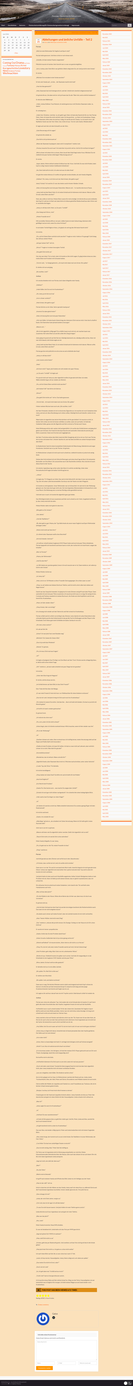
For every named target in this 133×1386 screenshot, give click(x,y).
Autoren (22, 25)
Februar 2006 (106, 715)
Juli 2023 (105, 86)
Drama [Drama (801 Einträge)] (20, 62)
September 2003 (107, 799)
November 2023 (107, 72)
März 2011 (106, 502)
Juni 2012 (105, 450)
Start (3, 25)
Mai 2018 (105, 226)
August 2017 (106, 257)
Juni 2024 (105, 48)
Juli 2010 (105, 530)
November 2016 (107, 282)
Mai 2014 (105, 373)
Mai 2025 (105, 37)
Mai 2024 (105, 51)
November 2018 (107, 205)
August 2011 (106, 484)
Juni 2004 (105, 771)
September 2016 (107, 289)
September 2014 (107, 359)
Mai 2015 (105, 341)
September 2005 (107, 729)
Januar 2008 (106, 635)
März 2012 (106, 460)
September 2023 (107, 79)
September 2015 (107, 327)
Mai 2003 (105, 809)
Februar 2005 (106, 747)
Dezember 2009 (107, 554)
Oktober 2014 (107, 355)
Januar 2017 (106, 275)
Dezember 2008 (107, 596)
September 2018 (107, 212)
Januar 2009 (106, 593)
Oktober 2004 (107, 757)
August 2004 (106, 764)
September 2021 (107, 146)
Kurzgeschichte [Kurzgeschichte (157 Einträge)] (10, 68)
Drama (40, 1304)
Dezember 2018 (107, 201)
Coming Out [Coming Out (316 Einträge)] (9, 62)
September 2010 (107, 523)
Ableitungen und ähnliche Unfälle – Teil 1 (49, 32)
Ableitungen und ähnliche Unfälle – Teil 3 (83, 32)
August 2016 (106, 292)
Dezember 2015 (107, 317)
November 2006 (107, 684)
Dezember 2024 (107, 44)
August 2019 (106, 187)
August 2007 (106, 652)
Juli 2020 (105, 163)
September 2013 (107, 397)
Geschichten (12, 25)
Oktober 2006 (107, 687)
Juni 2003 (105, 806)
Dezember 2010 (107, 512)
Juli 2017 (105, 261)
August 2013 (106, 401)
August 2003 (106, 802)
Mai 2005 (105, 740)
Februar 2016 (106, 310)
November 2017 (107, 247)
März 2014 (106, 380)
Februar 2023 (106, 104)
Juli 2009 (105, 572)
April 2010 (105, 540)
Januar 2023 (106, 107)
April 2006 (105, 708)
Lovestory (46, 1304)
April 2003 (105, 813)
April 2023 (105, 97)
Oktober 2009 (107, 561)
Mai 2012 (105, 453)
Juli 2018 (105, 219)
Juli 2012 (105, 446)
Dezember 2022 (107, 111)
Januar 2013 (106, 425)
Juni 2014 (105, 369)
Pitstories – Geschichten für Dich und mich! (66, 15)
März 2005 (106, 743)
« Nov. (16, 53)
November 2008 (107, 600)
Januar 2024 (106, 65)
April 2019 (105, 194)
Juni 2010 (105, 533)
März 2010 (106, 544)
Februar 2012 (106, 464)
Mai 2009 (105, 579)
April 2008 (105, 624)
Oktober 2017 (107, 250)
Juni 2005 (105, 736)
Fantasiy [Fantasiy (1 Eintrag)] (5, 65)
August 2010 (106, 526)
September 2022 (107, 121)
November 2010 (107, 516)
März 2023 (106, 100)
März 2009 (106, 586)
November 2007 (107, 642)
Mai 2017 (105, 264)
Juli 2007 (105, 656)
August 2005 (106, 733)
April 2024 (105, 55)
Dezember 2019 (107, 181)
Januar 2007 (106, 677)
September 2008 (107, 607)
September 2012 (107, 439)
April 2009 (105, 582)
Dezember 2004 (107, 750)
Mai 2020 (105, 170)
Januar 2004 (106, 788)
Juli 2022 (105, 128)
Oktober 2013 (107, 394)
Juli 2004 (105, 767)
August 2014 (106, 362)
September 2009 (107, 565)
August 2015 (106, 331)
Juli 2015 (105, 334)
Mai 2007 (105, 663)
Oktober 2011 (107, 477)
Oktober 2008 (107, 603)
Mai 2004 (105, 774)
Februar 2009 (106, 589)
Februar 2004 (106, 785)
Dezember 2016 (107, 278)
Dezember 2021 (107, 139)
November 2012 (107, 432)
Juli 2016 (105, 296)
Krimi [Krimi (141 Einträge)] (23, 65)
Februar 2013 (106, 422)
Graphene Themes (16, 1383)
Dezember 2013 (107, 387)
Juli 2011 (105, 488)
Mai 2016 (105, 299)
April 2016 (105, 303)
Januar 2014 (106, 383)
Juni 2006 (105, 701)
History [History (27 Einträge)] (18, 65)
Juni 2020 (105, 167)
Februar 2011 (106, 505)
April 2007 (105, 666)
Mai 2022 (105, 135)
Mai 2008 (105, 621)
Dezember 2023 (107, 69)
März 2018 (106, 233)
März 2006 (106, 712)
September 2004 (107, 761)
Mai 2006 (105, 705)
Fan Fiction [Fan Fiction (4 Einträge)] (27, 63)
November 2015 (107, 320)
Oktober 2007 (107, 645)
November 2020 (107, 160)
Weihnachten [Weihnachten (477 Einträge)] (10, 73)
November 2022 (107, 114)
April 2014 (105, 376)
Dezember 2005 (107, 722)
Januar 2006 (106, 719)
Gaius (45, 42)
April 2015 (105, 345)
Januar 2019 (106, 198)
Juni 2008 (105, 617)
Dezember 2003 (107, 792)
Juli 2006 (105, 698)
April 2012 (105, 457)
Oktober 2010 (107, 519)
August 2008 (106, 610)
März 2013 (106, 418)
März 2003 (106, 816)
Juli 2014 (105, 366)
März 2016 (106, 306)
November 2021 (107, 142)
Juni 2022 (105, 132)
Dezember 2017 (107, 243)
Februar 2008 (106, 631)
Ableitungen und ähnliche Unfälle (58, 42)
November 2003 (107, 795)
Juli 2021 (105, 153)
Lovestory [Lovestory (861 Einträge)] (24, 68)
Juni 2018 (105, 222)
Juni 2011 (105, 491)
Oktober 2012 (107, 436)
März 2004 (106, 781)
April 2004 (105, 778)
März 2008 (106, 628)
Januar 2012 (106, 467)
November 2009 (107, 558)
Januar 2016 (106, 313)
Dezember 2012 (107, 429)
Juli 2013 (105, 404)
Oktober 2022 (107, 118)
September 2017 (107, 254)
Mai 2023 (105, 93)
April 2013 (105, 415)
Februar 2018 (106, 236)
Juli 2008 (105, 614)
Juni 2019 (105, 191)
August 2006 (106, 694)
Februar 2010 (106, 547)
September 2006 (107, 691)
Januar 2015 (106, 348)
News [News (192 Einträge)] (5, 70)
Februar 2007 (106, 673)
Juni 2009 (105, 575)
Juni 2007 (105, 659)
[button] (128, 1383)
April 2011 (105, 498)
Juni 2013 (105, 408)
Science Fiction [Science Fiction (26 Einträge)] (14, 71)
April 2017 (105, 268)
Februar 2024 (106, 62)
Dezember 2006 (107, 680)
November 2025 (107, 34)
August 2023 (106, 83)
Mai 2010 (105, 537)
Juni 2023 (105, 90)
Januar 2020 (106, 177)
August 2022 (106, 125)
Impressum (75, 25)
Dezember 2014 (107, 352)
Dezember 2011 (107, 471)
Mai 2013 (105, 411)
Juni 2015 (105, 338)
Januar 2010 (106, 551)
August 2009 (106, 568)
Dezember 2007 (107, 638)
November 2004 (107, 754)
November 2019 (107, 184)
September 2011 (107, 481)
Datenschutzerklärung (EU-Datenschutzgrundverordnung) (49, 25)
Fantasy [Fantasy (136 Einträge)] (10, 65)
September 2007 (107, 649)
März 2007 (106, 670)
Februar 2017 (106, 271)
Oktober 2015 (107, 324)
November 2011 (107, 474)
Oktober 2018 (107, 208)
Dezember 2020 (107, 156)
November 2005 (107, 726)
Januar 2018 (106, 240)
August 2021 (106, 149)
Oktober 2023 (107, 76)
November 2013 (107, 390)
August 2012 (106, 443)
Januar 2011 (106, 509)
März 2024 (106, 58)
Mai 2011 (105, 495)
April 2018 (105, 229)
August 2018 (106, 215)
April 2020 (105, 174)
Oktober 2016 (107, 285)
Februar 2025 (106, 41)
